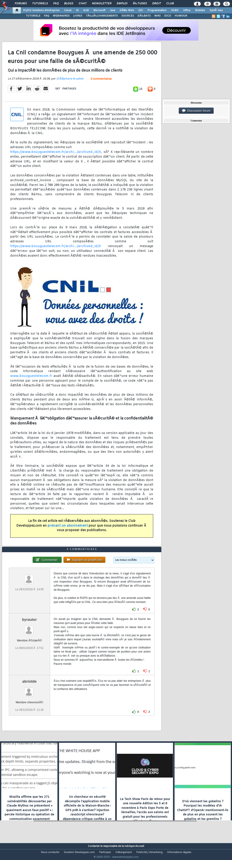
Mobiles (200, 10)
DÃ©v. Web (127, 10)
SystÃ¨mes (216, 10)
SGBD (175, 10)
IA (77, 10)
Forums (20, 3)
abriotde (29, 690)
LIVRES (77, 15)
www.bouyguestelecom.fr (31, 379)
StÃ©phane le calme (69, 81)
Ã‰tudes (139, 3)
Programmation (157, 10)
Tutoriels (40, 3)
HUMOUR (181, 15)
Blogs (69, 3)
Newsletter (102, 3)
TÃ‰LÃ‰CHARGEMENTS (102, 15)
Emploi (122, 3)
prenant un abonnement (68, 528)
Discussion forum (196, 111)
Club (170, 3)
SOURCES (127, 15)
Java (112, 10)
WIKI (157, 15)
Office (187, 10)
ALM (86, 10)
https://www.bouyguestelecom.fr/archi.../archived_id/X (55, 155)
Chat (82, 3)
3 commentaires (101, 82)
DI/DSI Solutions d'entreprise (41, 10)
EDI (140, 10)
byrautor (29, 628)
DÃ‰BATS (144, 15)
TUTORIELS (33, 15)
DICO (167, 15)
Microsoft (99, 10)
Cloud (67, 10)
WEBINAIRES (61, 15)
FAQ (56, 3)
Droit (156, 3)
